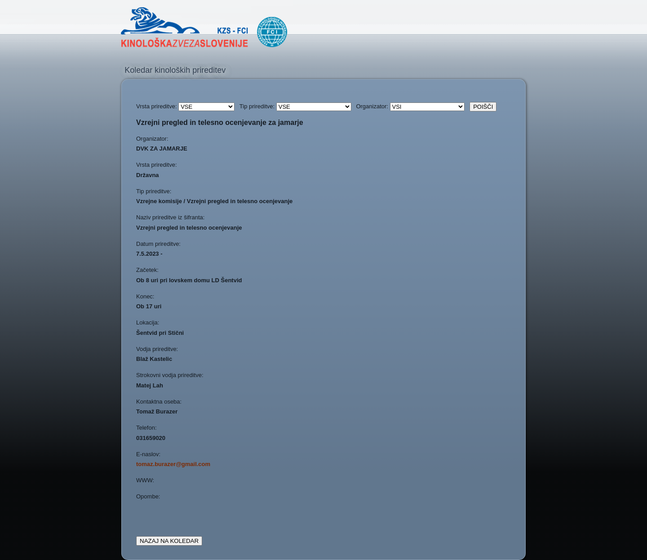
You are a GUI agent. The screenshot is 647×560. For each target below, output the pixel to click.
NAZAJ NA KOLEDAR (169, 541)
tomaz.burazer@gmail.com (173, 464)
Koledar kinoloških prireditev (175, 70)
